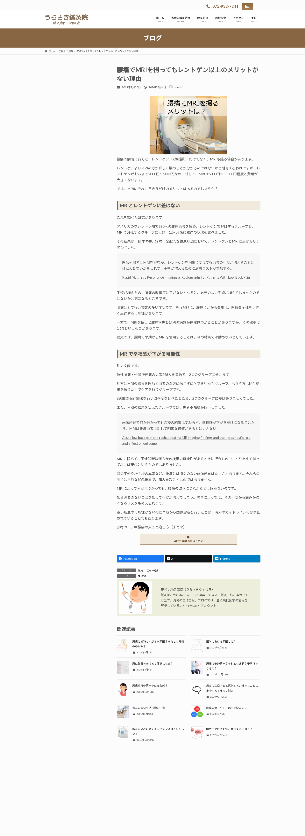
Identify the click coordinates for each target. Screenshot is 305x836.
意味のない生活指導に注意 (148, 707)
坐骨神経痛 (153, 570)
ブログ (52, 148)
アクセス (54, 128)
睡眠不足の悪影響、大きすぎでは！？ (229, 729)
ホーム (52, 77)
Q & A (52, 138)
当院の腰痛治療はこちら (188, 539)
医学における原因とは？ (221, 641)
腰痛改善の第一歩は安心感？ (150, 685)
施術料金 (54, 118)
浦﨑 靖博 (176, 589)
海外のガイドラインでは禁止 (237, 512)
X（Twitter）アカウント (199, 605)
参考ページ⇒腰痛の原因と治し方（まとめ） (152, 527)
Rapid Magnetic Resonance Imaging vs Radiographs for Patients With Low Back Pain (186, 277)
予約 (51, 158)
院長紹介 (54, 108)
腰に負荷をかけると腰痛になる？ (152, 663)
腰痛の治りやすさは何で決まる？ (226, 707)
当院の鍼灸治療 (58, 87)
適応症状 (54, 97)
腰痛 (140, 570)
